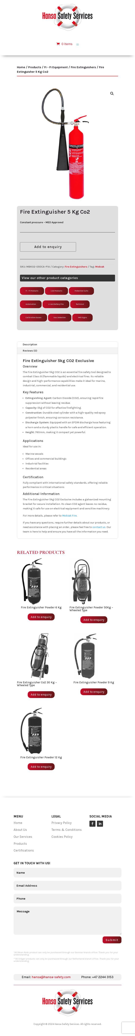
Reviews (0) (30, 350)
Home (21, 67)
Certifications (24, 850)
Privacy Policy (61, 823)
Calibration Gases (33, 317)
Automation (31, 304)
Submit (112, 940)
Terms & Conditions (66, 830)
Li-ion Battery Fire (56, 304)
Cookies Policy (61, 837)
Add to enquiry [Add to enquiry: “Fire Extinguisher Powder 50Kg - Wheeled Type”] (93, 620)
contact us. (99, 527)
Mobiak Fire (69, 515)
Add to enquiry (48, 247)
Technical (80, 304)
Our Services (23, 837)
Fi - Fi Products (32, 291)
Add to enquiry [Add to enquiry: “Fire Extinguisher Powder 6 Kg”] (41, 617)
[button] (112, 93)
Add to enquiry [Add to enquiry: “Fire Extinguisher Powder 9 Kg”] (93, 691)
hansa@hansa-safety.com (51, 977)
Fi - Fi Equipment (56, 67)
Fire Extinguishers (83, 67)
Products (34, 67)
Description (30, 344)
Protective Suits (81, 291)
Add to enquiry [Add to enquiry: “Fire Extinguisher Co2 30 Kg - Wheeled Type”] (41, 694)
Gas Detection (60, 317)
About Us (20, 830)
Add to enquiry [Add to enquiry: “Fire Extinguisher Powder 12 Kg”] (41, 766)
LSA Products (56, 291)
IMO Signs (82, 317)
